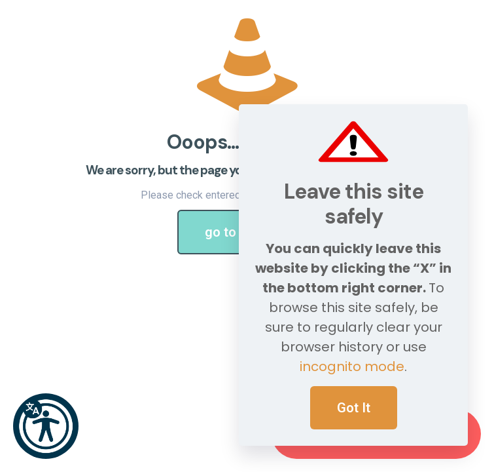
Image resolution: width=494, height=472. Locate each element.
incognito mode (352, 366)
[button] (46, 426)
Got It (353, 408)
